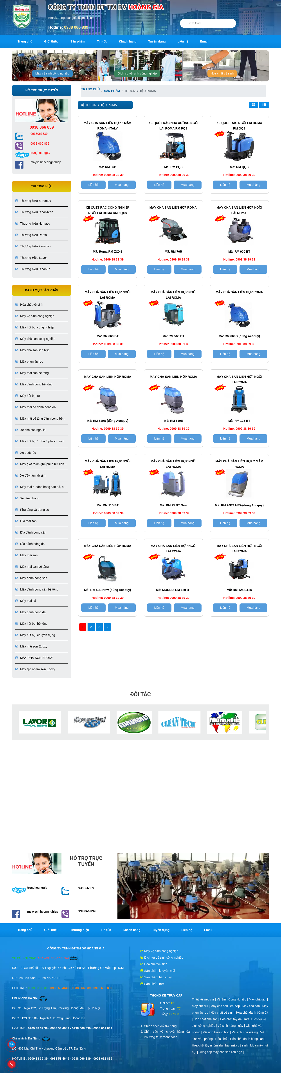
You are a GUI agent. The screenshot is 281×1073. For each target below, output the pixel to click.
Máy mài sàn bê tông (32, 373)
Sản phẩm (77, 41)
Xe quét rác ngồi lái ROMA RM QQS (239, 125)
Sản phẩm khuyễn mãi (157, 970)
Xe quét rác (25, 452)
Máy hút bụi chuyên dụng (35, 635)
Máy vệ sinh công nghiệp (52, 73)
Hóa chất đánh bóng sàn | (247, 1039)
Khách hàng (128, 41)
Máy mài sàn (26, 555)
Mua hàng (121, 184)
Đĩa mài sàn (26, 521)
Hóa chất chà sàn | (207, 1019)
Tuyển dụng (157, 41)
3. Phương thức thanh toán (158, 1037)
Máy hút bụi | (201, 1006)
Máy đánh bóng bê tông (33, 384)
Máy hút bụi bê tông (31, 623)
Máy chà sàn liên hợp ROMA (239, 292)
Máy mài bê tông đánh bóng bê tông (39, 419)
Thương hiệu (79, 930)
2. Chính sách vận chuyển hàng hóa (165, 1031)
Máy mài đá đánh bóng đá (35, 407)
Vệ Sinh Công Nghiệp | (233, 999)
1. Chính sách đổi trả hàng (158, 1026)
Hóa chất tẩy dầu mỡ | (235, 1019)
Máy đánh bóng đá (30, 612)
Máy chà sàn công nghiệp (35, 339)
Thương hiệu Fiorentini (33, 246)
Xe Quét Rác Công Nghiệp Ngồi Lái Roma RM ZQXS (107, 210)
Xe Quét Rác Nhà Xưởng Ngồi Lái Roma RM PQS (173, 125)
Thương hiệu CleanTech (34, 212)
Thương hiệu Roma (31, 235)
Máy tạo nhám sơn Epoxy (35, 669)
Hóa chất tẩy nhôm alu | (208, 1045)
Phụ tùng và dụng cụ (32, 509)
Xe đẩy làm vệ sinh (30, 475)
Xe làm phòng (27, 498)
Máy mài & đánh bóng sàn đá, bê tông (40, 487)
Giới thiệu (51, 41)
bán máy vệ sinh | (237, 1045)
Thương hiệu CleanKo (32, 269)
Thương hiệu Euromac (33, 200)
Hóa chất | (222, 1039)
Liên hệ (182, 41)
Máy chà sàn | (258, 999)
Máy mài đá (25, 601)
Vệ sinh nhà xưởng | (246, 1032)
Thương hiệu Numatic (32, 223)
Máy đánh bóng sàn (31, 578)
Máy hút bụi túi (27, 395)
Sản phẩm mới (152, 984)
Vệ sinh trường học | (217, 1032)
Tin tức (102, 41)
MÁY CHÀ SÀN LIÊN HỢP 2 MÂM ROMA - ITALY (107, 125)
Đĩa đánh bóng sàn (30, 532)
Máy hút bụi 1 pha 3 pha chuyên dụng (39, 442)
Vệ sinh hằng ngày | (232, 1025)
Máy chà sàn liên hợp (32, 350)
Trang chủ (25, 41)
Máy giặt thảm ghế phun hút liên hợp (39, 464)
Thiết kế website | (204, 999)
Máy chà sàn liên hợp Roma (173, 207)
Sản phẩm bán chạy (156, 977)
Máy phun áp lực (29, 361)
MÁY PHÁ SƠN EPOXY (34, 658)
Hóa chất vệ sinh (222, 73)
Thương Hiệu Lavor (31, 257)
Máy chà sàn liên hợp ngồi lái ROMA (239, 210)
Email (204, 41)
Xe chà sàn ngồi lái (30, 430)
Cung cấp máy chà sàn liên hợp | (221, 1052)
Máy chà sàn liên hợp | (226, 1006)
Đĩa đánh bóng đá (30, 544)
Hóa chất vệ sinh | (223, 1012)
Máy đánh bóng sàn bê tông (36, 589)
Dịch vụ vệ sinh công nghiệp (137, 73)
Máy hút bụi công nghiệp (34, 327)
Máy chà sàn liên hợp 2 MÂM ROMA (239, 463)
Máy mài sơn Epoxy (31, 646)
